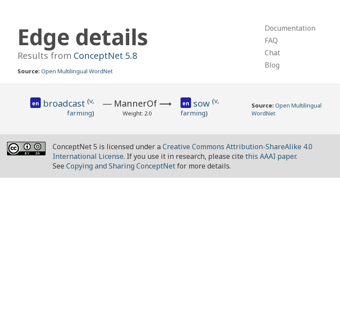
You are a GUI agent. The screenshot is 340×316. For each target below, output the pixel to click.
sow (202, 103)
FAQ (271, 40)
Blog (272, 65)
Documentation (290, 28)
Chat (272, 52)
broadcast (65, 103)
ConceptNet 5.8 (105, 55)
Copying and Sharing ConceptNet (120, 166)
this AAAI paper (270, 156)
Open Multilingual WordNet (77, 71)
